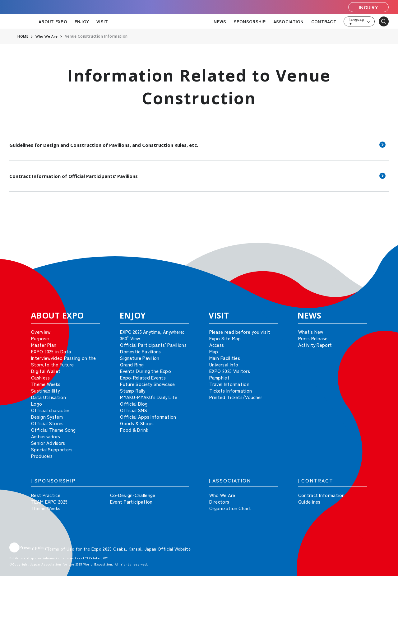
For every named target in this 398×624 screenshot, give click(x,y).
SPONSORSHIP (250, 21)
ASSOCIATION (288, 21)
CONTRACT (323, 21)
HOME (23, 36)
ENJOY (82, 21)
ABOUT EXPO (53, 21)
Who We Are (47, 36)
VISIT (102, 21)
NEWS (220, 21)
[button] (379, 247)
